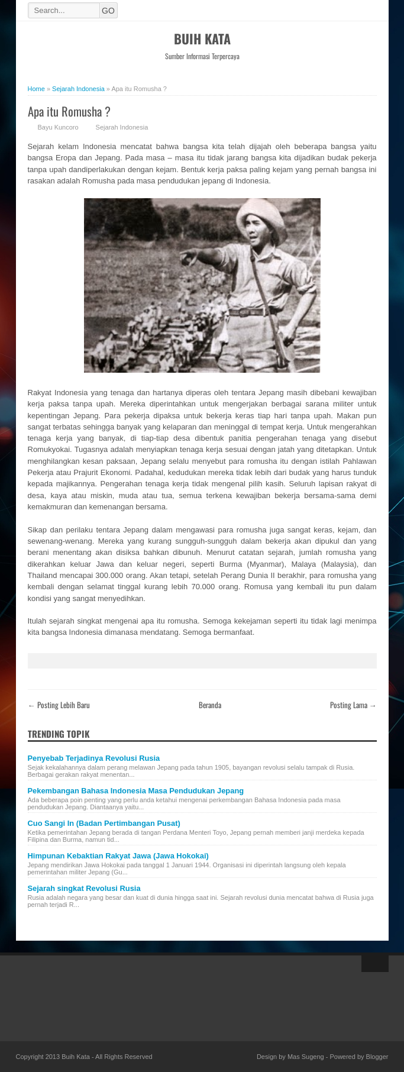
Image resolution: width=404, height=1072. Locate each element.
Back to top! (375, 963)
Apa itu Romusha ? (69, 111)
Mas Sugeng (305, 1056)
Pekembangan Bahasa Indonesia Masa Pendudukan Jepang (136, 790)
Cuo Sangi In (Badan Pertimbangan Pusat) (104, 823)
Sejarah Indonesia (122, 127)
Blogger (377, 1056)
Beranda (210, 705)
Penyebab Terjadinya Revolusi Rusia (94, 758)
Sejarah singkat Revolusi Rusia (84, 888)
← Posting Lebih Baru (59, 705)
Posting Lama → (353, 705)
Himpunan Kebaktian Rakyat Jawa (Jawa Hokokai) (118, 855)
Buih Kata (202, 38)
